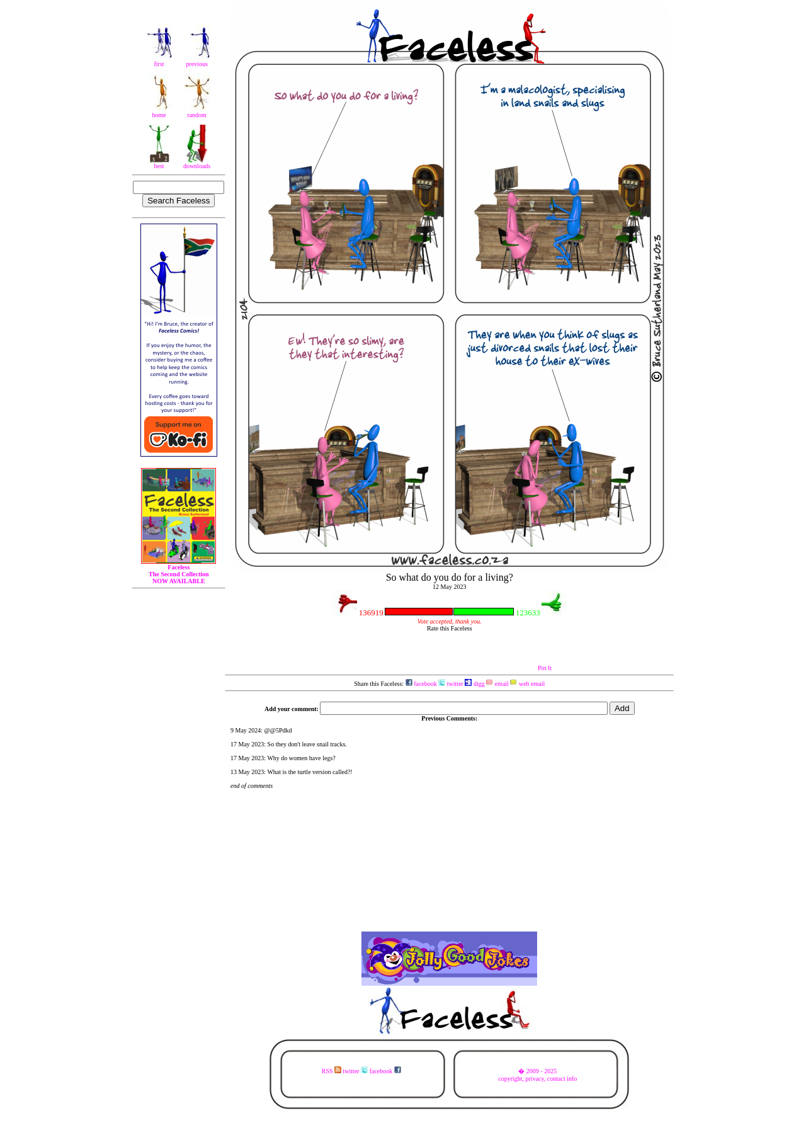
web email (527, 683)
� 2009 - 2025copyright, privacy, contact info (537, 1075)
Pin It (545, 667)
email (497, 683)
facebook (421, 683)
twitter (450, 683)
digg (474, 683)
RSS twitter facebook (361, 1071)
